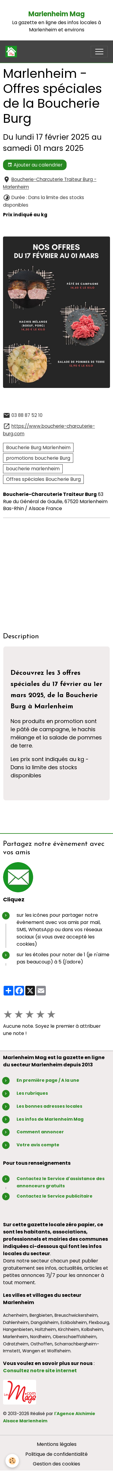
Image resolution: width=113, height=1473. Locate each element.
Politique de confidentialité (56, 1454)
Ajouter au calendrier (35, 164)
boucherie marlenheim (33, 468)
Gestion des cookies (56, 1463)
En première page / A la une (48, 1080)
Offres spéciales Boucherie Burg (43, 479)
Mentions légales (57, 1444)
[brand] (12, 51)
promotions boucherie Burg (38, 458)
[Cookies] (12, 1461)
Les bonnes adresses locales (49, 1106)
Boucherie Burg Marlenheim (38, 447)
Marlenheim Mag (56, 14)
